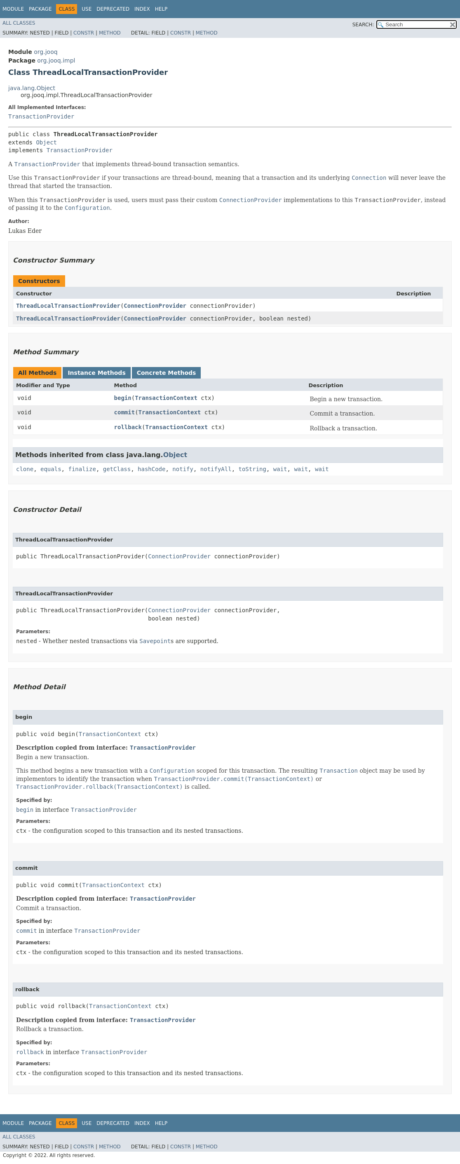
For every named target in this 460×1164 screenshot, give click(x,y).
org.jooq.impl (56, 60)
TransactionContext (166, 398)
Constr (83, 33)
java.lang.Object (31, 88)
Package (40, 9)
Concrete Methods (166, 372)
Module (13, 9)
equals (50, 469)
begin (122, 398)
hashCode (151, 469)
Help (161, 9)
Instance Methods (96, 372)
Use (87, 9)
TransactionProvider (41, 116)
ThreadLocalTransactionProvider (68, 305)
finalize (82, 469)
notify (182, 469)
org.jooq (45, 52)
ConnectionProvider (155, 305)
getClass (117, 469)
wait (280, 469)
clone (24, 469)
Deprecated (112, 9)
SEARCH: (363, 25)
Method (110, 33)
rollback (128, 427)
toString (252, 469)
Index (142, 9)
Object (46, 142)
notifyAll (216, 469)
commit (124, 412)
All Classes (18, 23)
